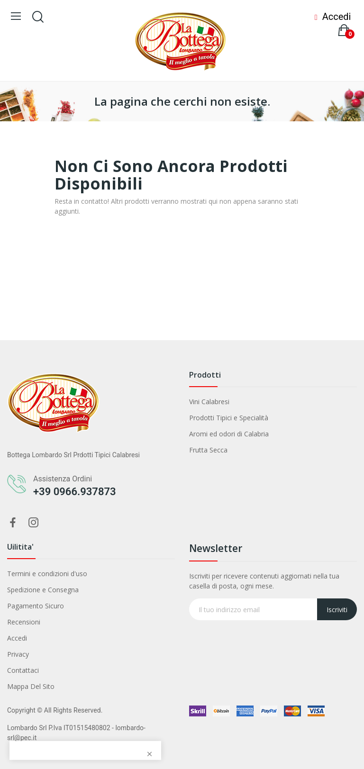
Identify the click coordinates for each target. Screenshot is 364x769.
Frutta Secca (208, 449)
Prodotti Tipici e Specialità (228, 417)
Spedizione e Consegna (43, 589)
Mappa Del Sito (31, 686)
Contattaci (23, 670)
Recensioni (23, 621)
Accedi (17, 637)
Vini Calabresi (209, 401)
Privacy (18, 654)
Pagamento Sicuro (35, 605)
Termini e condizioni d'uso (47, 573)
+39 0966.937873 (74, 492)
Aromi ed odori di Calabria (229, 433)
